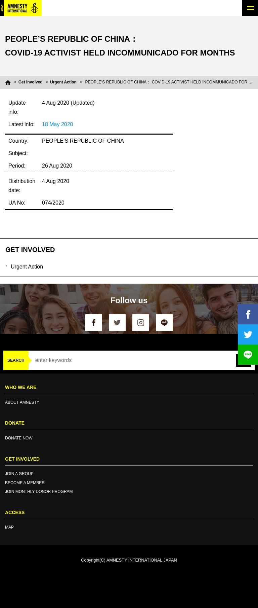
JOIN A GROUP (19, 473)
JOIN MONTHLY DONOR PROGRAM (39, 491)
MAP (9, 527)
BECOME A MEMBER (25, 482)
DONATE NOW (19, 438)
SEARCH (16, 360)
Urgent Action (63, 82)
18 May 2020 (57, 124)
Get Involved (30, 82)
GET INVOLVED (30, 249)
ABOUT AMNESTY (22, 402)
